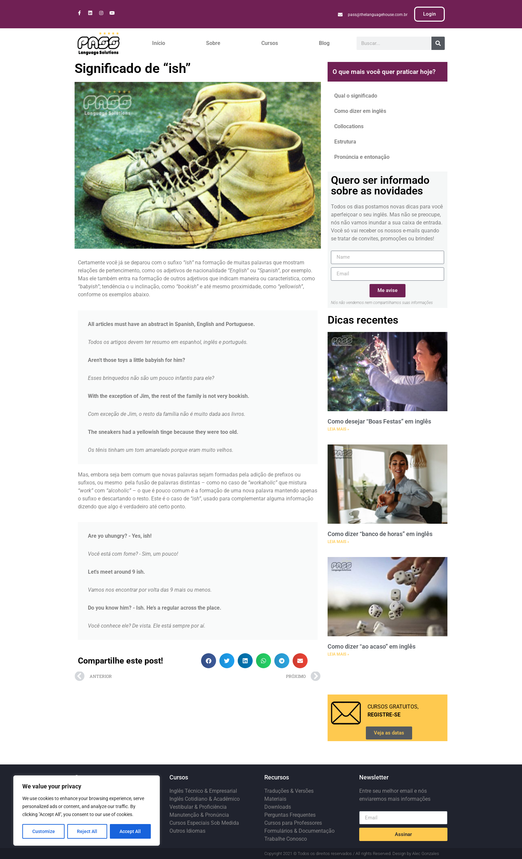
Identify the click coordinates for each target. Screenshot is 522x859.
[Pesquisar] (438, 43)
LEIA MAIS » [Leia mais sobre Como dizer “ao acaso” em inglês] (338, 654)
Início (158, 43)
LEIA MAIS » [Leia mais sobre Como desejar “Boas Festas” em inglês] (338, 429)
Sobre (213, 43)
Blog (324, 43)
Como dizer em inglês (360, 111)
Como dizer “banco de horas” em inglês (380, 533)
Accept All (130, 831)
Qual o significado (355, 96)
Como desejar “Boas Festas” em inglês (379, 421)
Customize (43, 831)
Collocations (349, 126)
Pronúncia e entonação (362, 157)
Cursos (269, 43)
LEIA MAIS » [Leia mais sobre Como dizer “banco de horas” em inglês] (338, 541)
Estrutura (345, 142)
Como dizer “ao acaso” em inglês (371, 646)
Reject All (87, 831)
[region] (86, 811)
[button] (208, 660)
